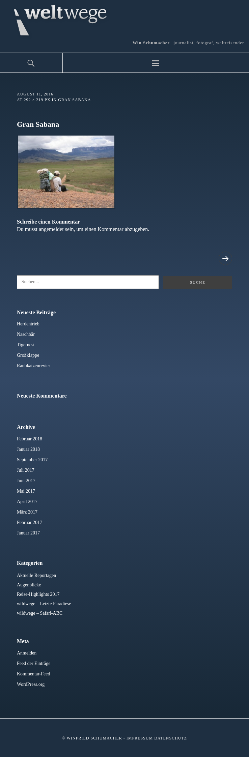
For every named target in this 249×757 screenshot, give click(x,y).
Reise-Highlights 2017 (38, 594)
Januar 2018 (28, 449)
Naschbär (26, 334)
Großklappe (28, 355)
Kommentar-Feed (33, 673)
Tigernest (25, 344)
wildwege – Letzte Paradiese (44, 603)
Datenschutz (170, 738)
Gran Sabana (74, 99)
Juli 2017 (25, 470)
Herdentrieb (28, 323)
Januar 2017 (28, 532)
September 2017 (32, 459)
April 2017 (27, 501)
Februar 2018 (29, 438)
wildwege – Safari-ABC (39, 613)
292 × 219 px (37, 99)
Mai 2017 (26, 491)
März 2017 (27, 512)
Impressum (140, 738)
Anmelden (26, 653)
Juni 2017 (26, 480)
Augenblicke (29, 584)
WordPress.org (31, 684)
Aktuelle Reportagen (36, 575)
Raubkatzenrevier (33, 365)
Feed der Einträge (34, 663)
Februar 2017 (29, 522)
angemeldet (51, 229)
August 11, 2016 (35, 94)
